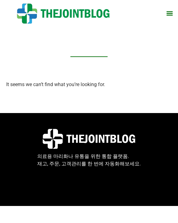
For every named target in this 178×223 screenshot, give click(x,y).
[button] (170, 13)
